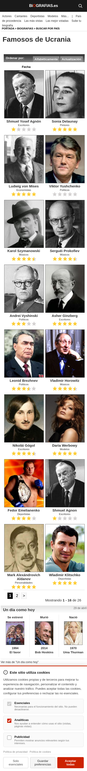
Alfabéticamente (46, 59)
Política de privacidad (15, 751)
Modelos (53, 16)
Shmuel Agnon (64, 510)
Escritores (23, 125)
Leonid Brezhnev (24, 380)
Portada (8, 28)
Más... (65, 16)
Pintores (64, 125)
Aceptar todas (70, 762)
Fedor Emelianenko (24, 510)
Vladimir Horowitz (64, 380)
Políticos (65, 190)
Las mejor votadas (57, 20)
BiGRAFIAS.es (43, 5)
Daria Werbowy (64, 445)
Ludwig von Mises (24, 186)
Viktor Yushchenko (65, 186)
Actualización (71, 59)
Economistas (23, 190)
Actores (7, 16)
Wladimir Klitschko (64, 575)
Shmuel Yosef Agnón (23, 121)
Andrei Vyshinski (24, 316)
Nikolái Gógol (24, 445)
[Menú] (7, 5)
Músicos (23, 254)
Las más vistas (33, 20)
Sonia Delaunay (65, 121)
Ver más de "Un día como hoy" (20, 662)
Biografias (25, 28)
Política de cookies (40, 751)
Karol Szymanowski (23, 251)
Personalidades (23, 582)
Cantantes (21, 16)
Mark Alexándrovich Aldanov (23, 577)
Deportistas (37, 16)
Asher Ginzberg (65, 316)
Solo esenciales (16, 762)
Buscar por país (48, 28)
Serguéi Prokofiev (65, 251)
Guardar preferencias (43, 762)
